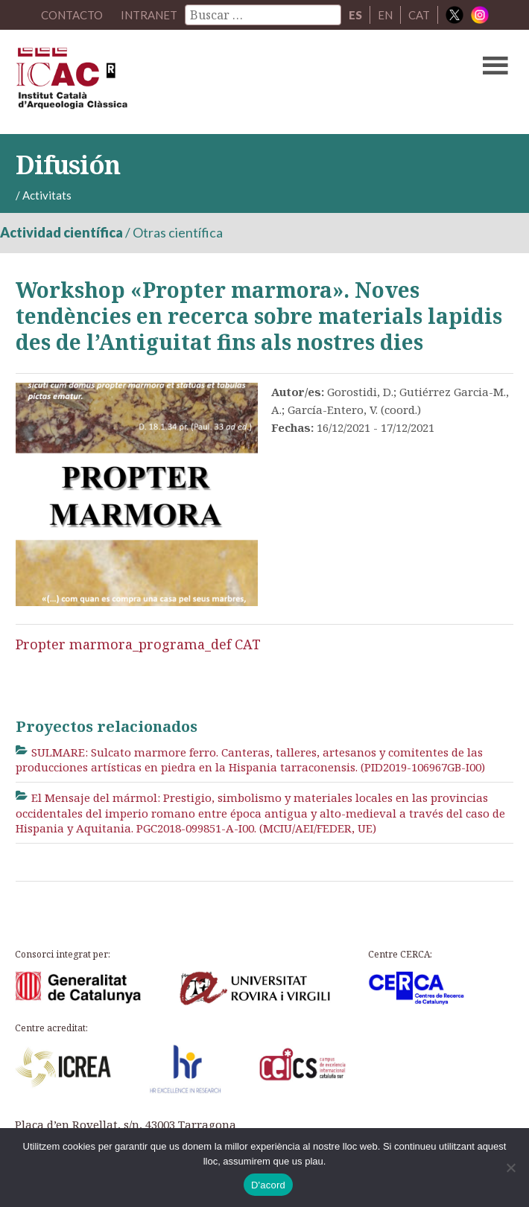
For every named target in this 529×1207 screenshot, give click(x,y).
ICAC (211, 82)
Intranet (149, 15)
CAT (419, 15)
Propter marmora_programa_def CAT (138, 644)
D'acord (268, 1185)
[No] (510, 1167)
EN (385, 15)
